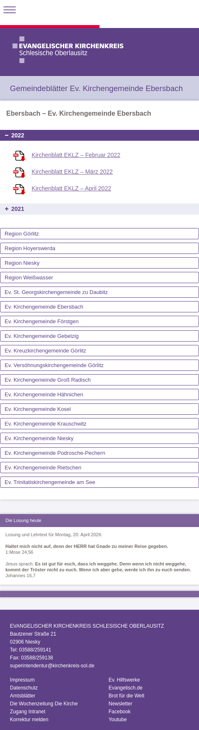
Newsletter (120, 704)
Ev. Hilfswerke (124, 680)
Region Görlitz (22, 234)
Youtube (117, 719)
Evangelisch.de (125, 688)
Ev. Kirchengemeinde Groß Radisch (48, 380)
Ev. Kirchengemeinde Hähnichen (44, 394)
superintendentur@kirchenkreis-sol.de (52, 666)
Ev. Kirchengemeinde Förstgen (42, 321)
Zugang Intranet (27, 712)
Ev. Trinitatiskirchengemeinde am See (50, 482)
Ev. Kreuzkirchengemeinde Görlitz (45, 350)
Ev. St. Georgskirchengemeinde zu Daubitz (56, 292)
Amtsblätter (22, 696)
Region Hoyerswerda (30, 248)
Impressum (22, 680)
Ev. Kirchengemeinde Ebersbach (44, 307)
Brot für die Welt (126, 696)
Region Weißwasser (29, 277)
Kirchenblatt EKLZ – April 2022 (71, 188)
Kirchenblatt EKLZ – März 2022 (72, 171)
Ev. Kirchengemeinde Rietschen (43, 467)
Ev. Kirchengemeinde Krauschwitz (45, 424)
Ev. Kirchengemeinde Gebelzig (42, 336)
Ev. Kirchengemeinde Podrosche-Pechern (55, 453)
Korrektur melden (29, 719)
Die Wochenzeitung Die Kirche (44, 704)
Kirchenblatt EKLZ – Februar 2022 (76, 155)
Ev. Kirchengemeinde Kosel (38, 409)
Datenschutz (24, 688)
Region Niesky (22, 263)
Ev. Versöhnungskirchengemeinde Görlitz (54, 365)
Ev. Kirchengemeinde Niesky (39, 438)
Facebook (119, 712)
